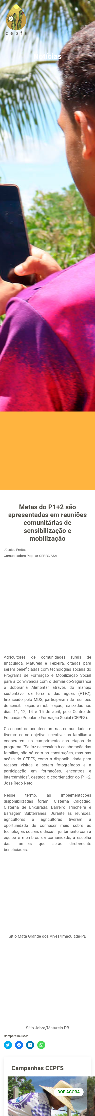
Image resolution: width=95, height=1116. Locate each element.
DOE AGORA (69, 1092)
